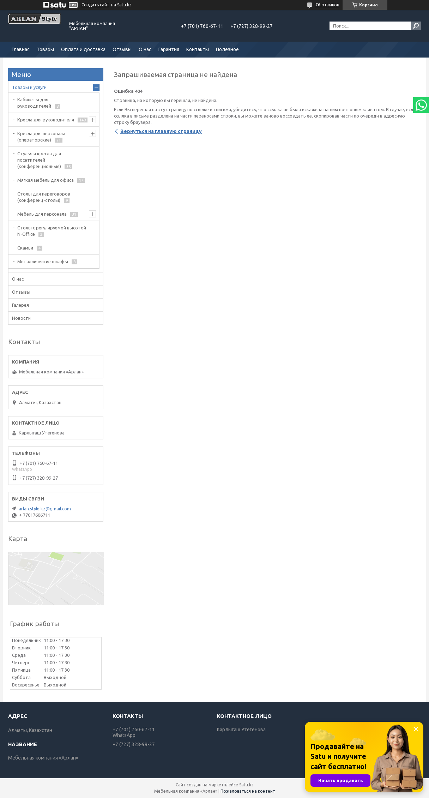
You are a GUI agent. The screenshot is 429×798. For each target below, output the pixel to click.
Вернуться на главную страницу (161, 131)
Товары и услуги (29, 87)
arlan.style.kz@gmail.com (45, 508)
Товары (45, 49)
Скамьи (25, 247)
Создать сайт (95, 4)
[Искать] (416, 26)
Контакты (197, 49)
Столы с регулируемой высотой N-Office (51, 230)
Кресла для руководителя (45, 119)
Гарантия (168, 49)
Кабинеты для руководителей (34, 102)
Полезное (227, 49)
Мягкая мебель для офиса (45, 180)
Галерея (20, 304)
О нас (145, 49)
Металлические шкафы (42, 261)
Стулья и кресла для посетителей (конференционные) (39, 160)
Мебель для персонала (42, 213)
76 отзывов (327, 4)
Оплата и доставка (83, 49)
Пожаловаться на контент (247, 791)
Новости (21, 318)
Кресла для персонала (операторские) (41, 136)
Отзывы (122, 49)
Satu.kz (246, 784)
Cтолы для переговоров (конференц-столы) (43, 197)
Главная (21, 49)
